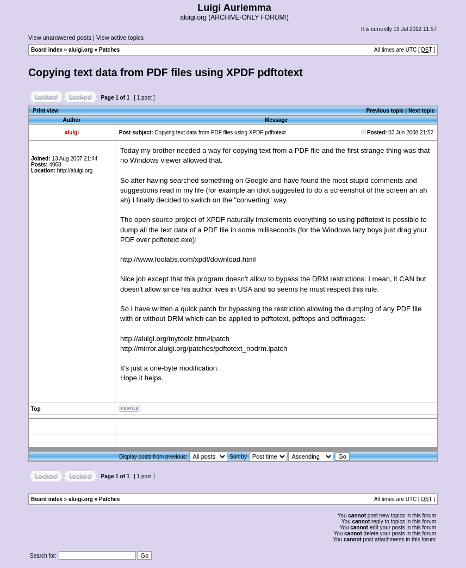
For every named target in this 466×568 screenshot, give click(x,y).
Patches (109, 50)
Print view (46, 111)
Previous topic (385, 111)
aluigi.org (81, 50)
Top (36, 409)
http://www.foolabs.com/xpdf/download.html (188, 259)
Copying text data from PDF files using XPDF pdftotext (165, 72)
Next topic (421, 111)
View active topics (120, 37)
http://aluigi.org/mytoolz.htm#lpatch (174, 339)
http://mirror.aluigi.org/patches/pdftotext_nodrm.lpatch (203, 348)
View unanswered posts (59, 37)
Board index (47, 50)
